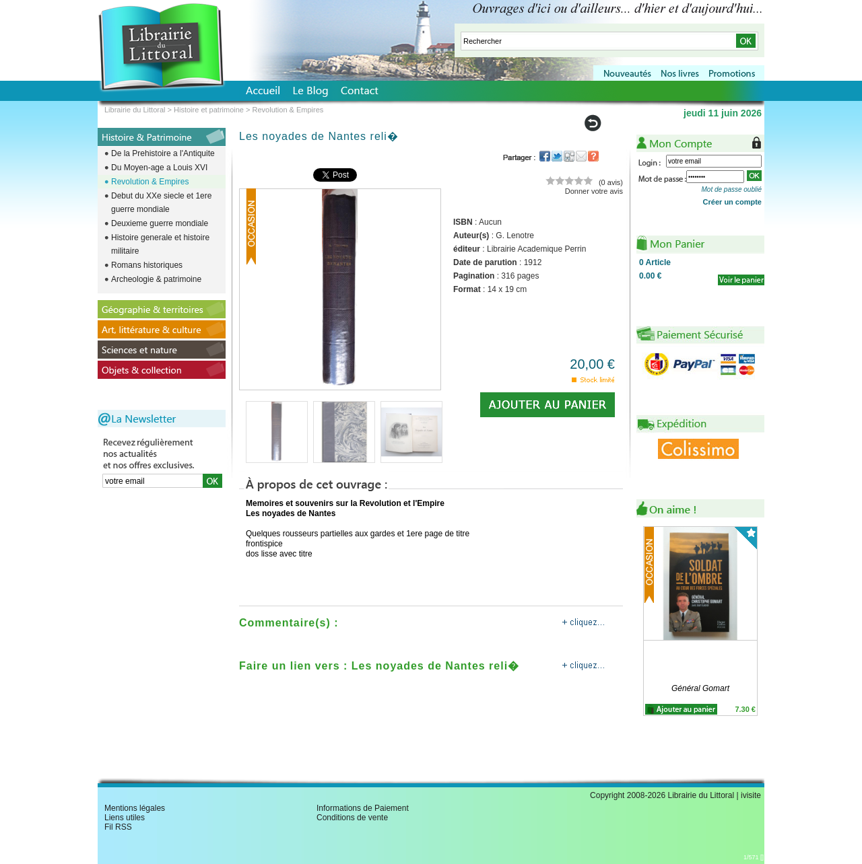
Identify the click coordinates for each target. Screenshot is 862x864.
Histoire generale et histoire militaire (160, 244)
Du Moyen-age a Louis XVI (159, 167)
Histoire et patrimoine (209, 110)
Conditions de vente (352, 817)
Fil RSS (118, 827)
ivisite (751, 795)
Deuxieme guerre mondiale (159, 223)
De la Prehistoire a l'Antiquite (163, 153)
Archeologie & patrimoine (156, 279)
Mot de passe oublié (731, 189)
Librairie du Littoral (135, 110)
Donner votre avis (594, 191)
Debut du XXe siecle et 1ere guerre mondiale (161, 202)
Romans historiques (147, 265)
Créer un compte (732, 202)
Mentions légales (134, 808)
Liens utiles (124, 817)
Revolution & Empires (150, 181)
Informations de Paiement (363, 808)
